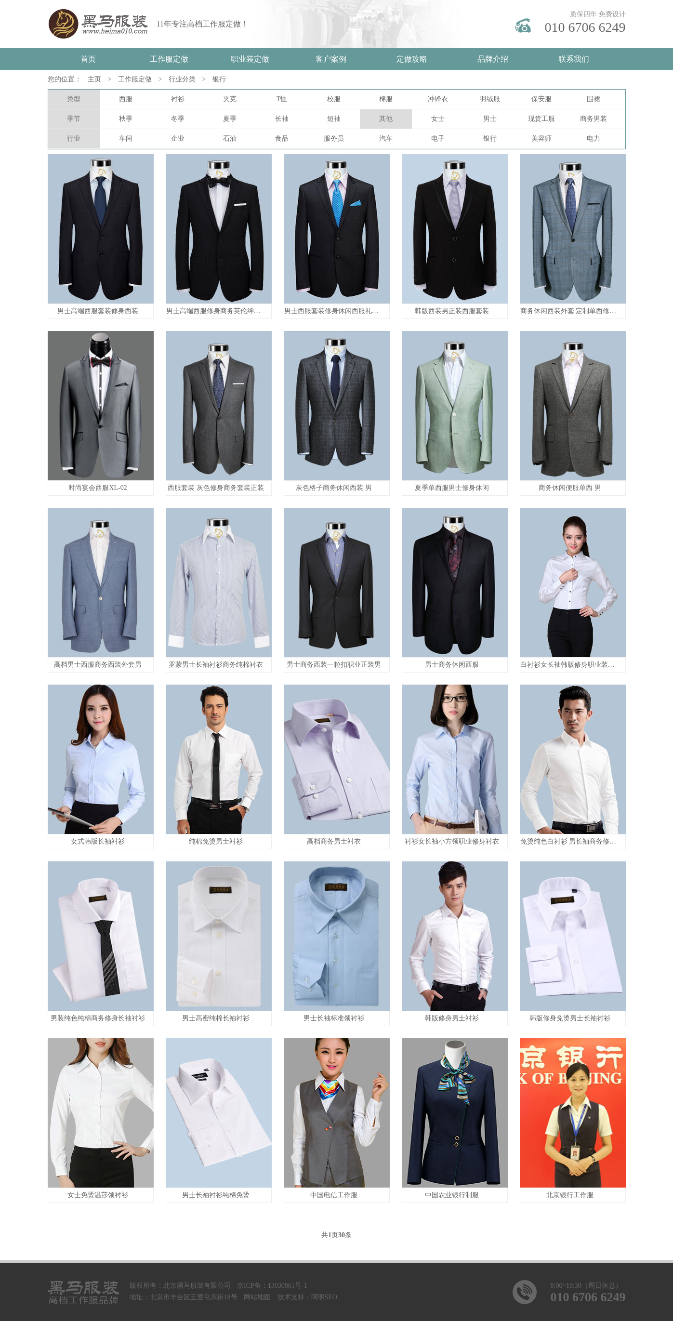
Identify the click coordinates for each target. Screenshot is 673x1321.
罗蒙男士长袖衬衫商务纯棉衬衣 (216, 664)
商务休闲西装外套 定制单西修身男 (571, 311)
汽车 (386, 138)
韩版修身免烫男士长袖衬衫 (569, 1018)
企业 (178, 138)
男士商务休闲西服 (452, 664)
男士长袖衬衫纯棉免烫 (216, 1195)
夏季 (230, 118)
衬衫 (178, 99)
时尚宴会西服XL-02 (97, 487)
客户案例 (331, 59)
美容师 (541, 138)
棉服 (386, 99)
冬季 (178, 118)
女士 (438, 118)
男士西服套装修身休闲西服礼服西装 (338, 311)
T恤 (282, 99)
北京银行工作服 (570, 1195)
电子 (438, 138)
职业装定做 (250, 59)
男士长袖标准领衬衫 (334, 1018)
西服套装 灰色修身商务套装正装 (216, 487)
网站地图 (257, 1297)
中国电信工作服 (333, 1195)
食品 (282, 138)
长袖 (282, 118)
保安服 (541, 99)
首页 (88, 59)
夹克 (230, 99)
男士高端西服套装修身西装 (97, 311)
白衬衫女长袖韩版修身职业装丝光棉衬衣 (581, 664)
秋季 (125, 118)
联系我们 (573, 59)
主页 (94, 79)
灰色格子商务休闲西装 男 (334, 487)
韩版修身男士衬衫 (452, 1018)
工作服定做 (169, 59)
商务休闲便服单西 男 (570, 487)
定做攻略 (411, 59)
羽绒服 (490, 99)
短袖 (334, 118)
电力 (593, 138)
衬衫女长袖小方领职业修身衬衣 (452, 841)
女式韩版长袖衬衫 (98, 841)
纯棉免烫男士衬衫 (216, 841)
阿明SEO (324, 1297)
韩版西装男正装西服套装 (452, 311)
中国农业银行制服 (452, 1195)
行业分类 (182, 79)
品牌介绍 (492, 59)
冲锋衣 (438, 99)
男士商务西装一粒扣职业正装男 (334, 664)
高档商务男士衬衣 (334, 841)
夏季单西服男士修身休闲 (452, 487)
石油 (230, 138)
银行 (219, 79)
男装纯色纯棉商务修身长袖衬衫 (98, 1018)
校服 (334, 99)
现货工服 (541, 118)
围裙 (593, 99)
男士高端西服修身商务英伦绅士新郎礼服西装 (233, 311)
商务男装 (593, 118)
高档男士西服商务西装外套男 (98, 664)
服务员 (334, 138)
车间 (125, 138)
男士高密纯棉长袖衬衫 (216, 1018)
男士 (490, 118)
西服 (125, 99)
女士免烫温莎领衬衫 (97, 1195)
